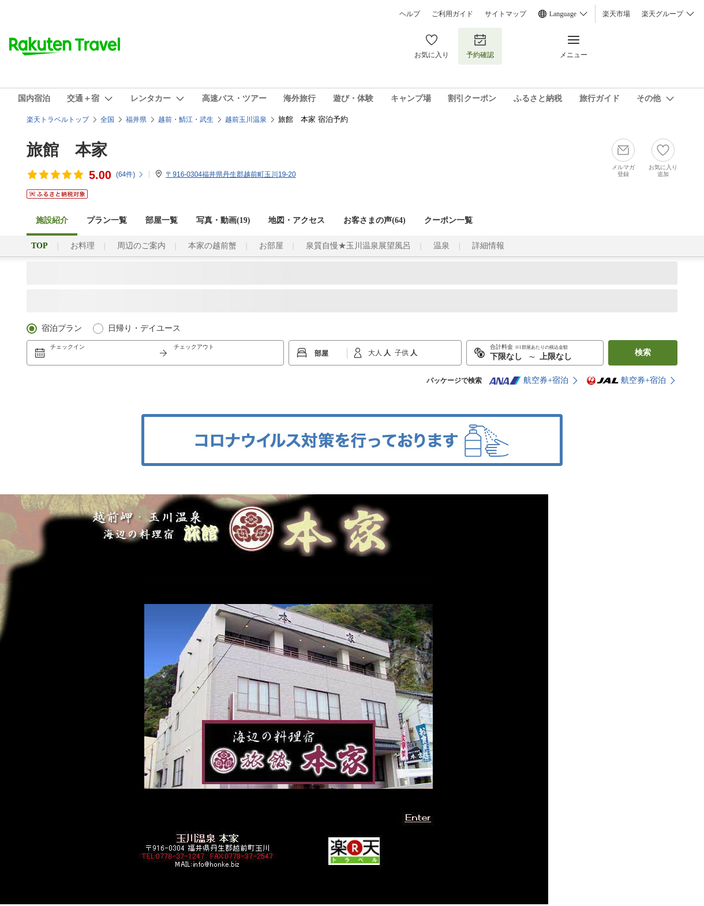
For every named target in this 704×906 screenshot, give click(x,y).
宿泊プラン (62, 328)
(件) (130, 174)
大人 (376, 353)
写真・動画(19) (223, 220)
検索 (643, 352)
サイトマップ (505, 14)
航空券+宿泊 (528, 380)
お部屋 (271, 245)
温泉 (441, 245)
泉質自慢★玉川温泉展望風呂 (358, 245)
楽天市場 (616, 14)
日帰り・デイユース (144, 328)
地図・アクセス (296, 220)
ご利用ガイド (452, 14)
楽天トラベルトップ (58, 119)
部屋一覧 (161, 220)
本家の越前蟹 (212, 245)
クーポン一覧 (448, 220)
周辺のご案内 (141, 245)
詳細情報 (488, 245)
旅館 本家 (67, 150)
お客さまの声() (374, 220)
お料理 (82, 245)
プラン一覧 (107, 220)
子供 (402, 353)
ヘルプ (409, 14)
